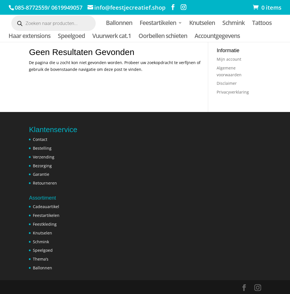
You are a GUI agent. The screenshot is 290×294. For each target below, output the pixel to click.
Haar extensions (29, 37)
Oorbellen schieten (162, 37)
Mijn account (229, 59)
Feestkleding (45, 224)
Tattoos (262, 24)
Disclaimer (227, 83)
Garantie (41, 174)
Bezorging (42, 165)
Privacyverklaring (233, 92)
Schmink (233, 24)
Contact (40, 139)
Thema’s (40, 259)
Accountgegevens (217, 37)
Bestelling (42, 148)
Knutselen (202, 24)
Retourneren (45, 183)
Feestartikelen (158, 24)
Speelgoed (71, 37)
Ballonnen (119, 24)
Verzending (43, 157)
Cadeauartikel (46, 206)
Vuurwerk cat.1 (111, 37)
